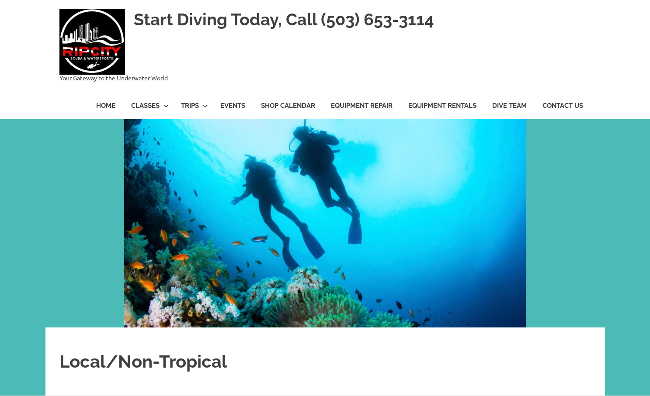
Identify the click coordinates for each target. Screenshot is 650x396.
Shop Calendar (288, 106)
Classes (150, 106)
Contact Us (562, 106)
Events (232, 106)
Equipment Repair (362, 106)
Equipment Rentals (442, 106)
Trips (194, 106)
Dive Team (509, 106)
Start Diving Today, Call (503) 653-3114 (284, 19)
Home (105, 106)
